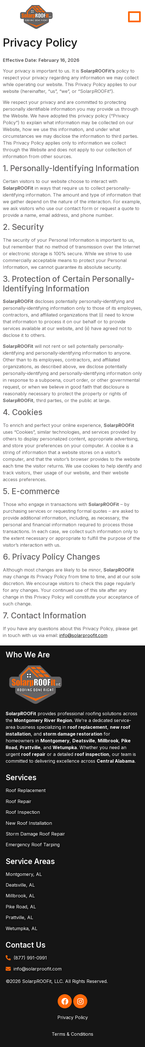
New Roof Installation (29, 823)
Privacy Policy (72, 1017)
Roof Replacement (26, 790)
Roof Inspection (23, 812)
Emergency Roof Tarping (33, 844)
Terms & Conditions (72, 1034)
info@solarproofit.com (83, 635)
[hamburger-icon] (134, 16)
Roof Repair (18, 801)
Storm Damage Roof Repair (35, 834)
